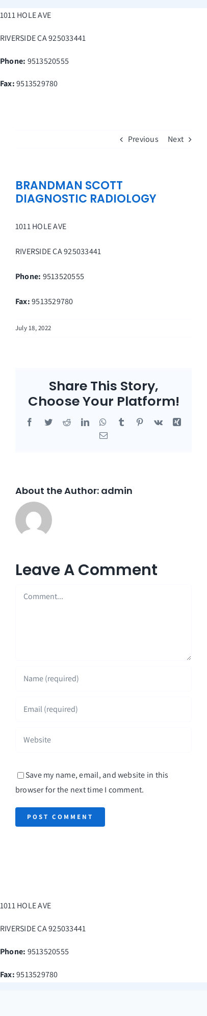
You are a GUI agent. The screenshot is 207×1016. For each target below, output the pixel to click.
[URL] (103, 740)
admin (117, 490)
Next (176, 139)
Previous (143, 139)
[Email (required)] (103, 709)
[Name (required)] (103, 678)
